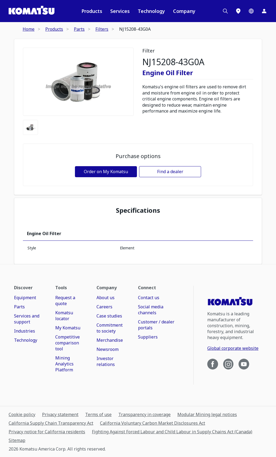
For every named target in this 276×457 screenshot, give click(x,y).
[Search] (225, 11)
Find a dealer (170, 172)
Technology (151, 11)
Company (184, 11)
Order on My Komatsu (106, 172)
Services (120, 11)
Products (91, 11)
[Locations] (238, 11)
